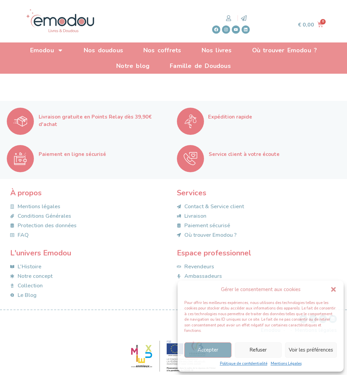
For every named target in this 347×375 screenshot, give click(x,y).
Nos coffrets (162, 50)
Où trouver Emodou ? (284, 50)
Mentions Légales (286, 363)
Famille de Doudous (200, 66)
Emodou (46, 50)
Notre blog (132, 66)
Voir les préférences (311, 349)
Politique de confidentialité (243, 363)
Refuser (258, 349)
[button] (333, 289)
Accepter (208, 349)
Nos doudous (103, 50)
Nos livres (217, 50)
